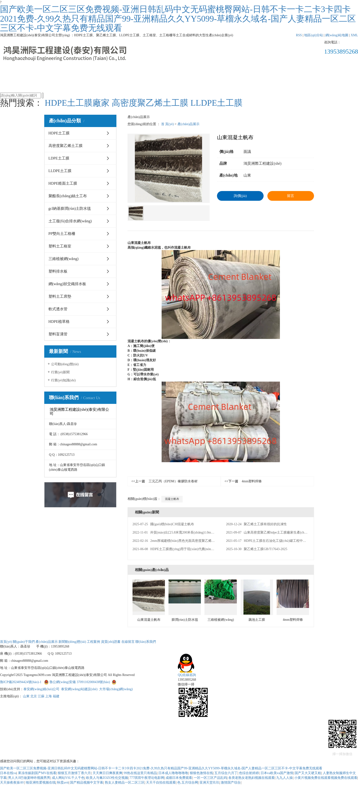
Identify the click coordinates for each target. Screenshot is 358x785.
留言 (290, 196)
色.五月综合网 (187, 782)
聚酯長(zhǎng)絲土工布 (68, 196)
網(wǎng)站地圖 (336, 35)
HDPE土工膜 (59, 133)
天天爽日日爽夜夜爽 (107, 773)
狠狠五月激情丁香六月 (74, 773)
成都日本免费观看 (179, 778)
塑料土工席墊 (60, 296)
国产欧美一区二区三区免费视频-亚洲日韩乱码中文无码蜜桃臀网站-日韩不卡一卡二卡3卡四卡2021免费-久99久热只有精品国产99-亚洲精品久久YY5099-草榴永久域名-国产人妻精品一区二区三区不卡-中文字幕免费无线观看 (178, 19)
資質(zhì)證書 (232, 72)
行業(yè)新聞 (60, 372)
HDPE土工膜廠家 (77, 103)
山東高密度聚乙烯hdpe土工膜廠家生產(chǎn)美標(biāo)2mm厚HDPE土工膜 (289, 532)
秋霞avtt (63, 782)
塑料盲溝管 (58, 334)
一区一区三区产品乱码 (210, 778)
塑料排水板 (58, 271)
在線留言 (267, 72)
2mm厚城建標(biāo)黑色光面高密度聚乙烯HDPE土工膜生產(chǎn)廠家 (192, 541)
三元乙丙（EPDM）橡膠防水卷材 (164, 481)
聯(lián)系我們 (303, 72)
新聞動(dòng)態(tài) (161, 79)
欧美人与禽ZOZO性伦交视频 (107, 778)
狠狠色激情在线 (201, 773)
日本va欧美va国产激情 (277, 773)
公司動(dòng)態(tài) (65, 364)
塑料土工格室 (60, 246)
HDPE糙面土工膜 (63, 183)
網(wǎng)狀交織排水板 (67, 284)
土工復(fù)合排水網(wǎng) (70, 221)
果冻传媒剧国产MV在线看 (37, 773)
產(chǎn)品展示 (125, 72)
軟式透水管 (58, 309)
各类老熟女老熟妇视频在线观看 (251, 778)
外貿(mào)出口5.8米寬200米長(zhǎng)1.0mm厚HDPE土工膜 (184, 532)
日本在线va (8, 773)
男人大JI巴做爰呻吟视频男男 (29, 778)
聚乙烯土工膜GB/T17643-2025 (256, 549)
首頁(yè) (54, 72)
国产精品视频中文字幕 (86, 782)
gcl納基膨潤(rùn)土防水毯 (70, 208)
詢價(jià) (240, 196)
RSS (299, 35)
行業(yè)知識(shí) (63, 380)
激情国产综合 (231, 782)
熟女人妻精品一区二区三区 (125, 782)
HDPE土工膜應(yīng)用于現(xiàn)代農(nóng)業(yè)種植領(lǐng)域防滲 (191, 549)
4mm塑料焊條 (243, 481)
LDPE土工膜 (59, 158)
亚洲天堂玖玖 (209, 782)
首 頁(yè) (167, 124)
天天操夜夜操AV (12, 782)
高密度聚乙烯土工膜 (150, 103)
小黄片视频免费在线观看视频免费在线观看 (325, 778)
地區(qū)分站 (313, 35)
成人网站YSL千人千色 (68, 778)
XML (354, 35)
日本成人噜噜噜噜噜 (173, 773)
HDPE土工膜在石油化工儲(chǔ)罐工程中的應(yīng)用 (273, 541)
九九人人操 (284, 778)
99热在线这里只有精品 (140, 773)
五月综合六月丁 (226, 773)
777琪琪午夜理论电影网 (146, 778)
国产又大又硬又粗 (308, 773)
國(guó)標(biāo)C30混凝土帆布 (163, 524)
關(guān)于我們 (90, 72)
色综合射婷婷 (249, 773)
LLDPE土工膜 (216, 103)
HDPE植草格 (59, 321)
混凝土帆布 (172, 499)
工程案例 (196, 72)
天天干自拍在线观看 (161, 782)
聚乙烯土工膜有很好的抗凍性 (256, 524)
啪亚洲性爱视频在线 (41, 782)
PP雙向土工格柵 (62, 234)
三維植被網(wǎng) (64, 259)
